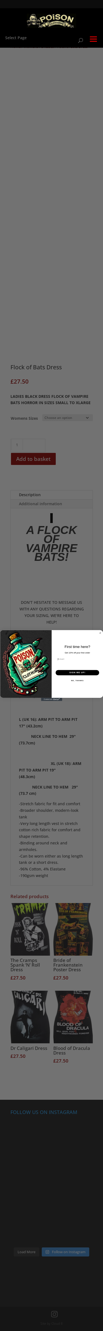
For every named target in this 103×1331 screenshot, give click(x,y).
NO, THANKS (77, 680)
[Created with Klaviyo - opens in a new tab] (51, 699)
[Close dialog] (100, 633)
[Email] (77, 659)
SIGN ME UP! (77, 673)
